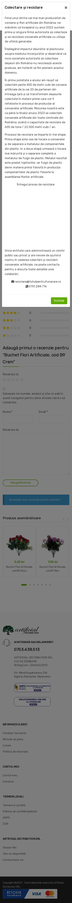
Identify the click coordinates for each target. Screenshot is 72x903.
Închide (59, 300)
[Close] (66, 7)
